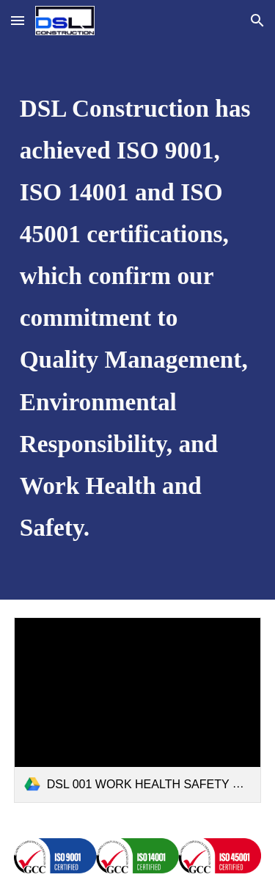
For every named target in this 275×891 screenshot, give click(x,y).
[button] (17, 20)
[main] (138, 320)
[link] (138, 710)
